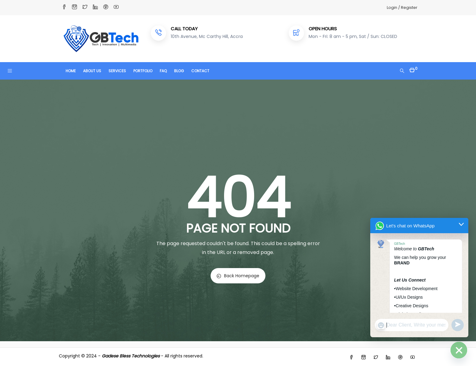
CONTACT (200, 70)
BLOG (179, 70)
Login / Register (402, 7)
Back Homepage (238, 276)
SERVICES (117, 70)
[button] (413, 68)
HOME (71, 70)
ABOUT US (92, 70)
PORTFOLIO (142, 70)
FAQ (163, 70)
